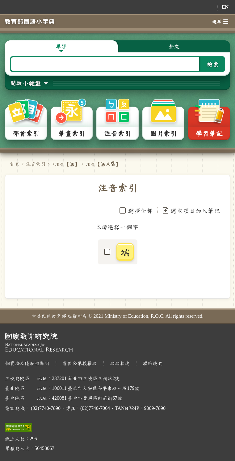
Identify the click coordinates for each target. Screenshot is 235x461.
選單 (220, 21)
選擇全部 (140, 210)
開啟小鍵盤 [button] (25, 83)
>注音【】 (65, 164)
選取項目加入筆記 (191, 210)
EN (225, 7)
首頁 (15, 163)
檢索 (213, 64)
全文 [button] (173, 46)
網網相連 (120, 363)
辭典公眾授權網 (79, 363)
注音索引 (36, 163)
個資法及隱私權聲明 (27, 363)
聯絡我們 (152, 363)
